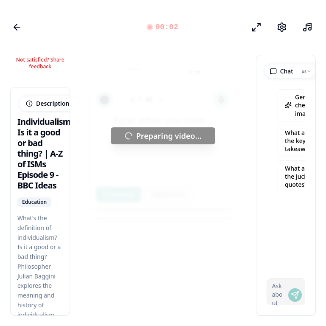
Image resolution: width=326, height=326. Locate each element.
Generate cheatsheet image (304, 105)
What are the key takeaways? (301, 141)
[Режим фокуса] (256, 27)
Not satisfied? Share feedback (40, 63)
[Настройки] (282, 27)
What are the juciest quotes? (299, 176)
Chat (281, 71)
